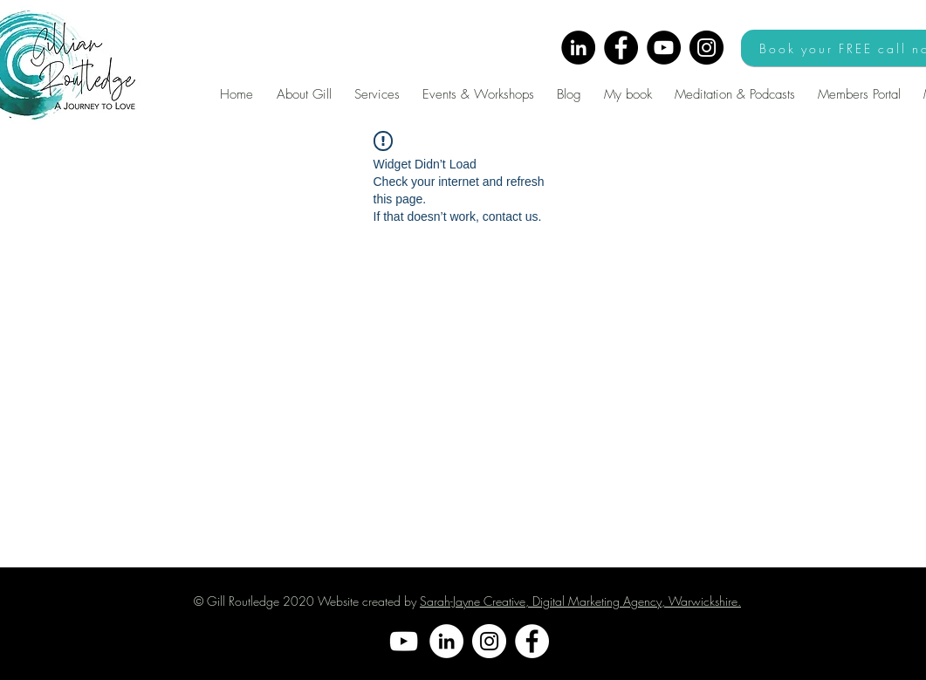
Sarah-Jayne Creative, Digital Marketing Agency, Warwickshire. (580, 601)
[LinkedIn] (578, 48)
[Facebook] (621, 48)
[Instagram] (706, 48)
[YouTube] (664, 48)
